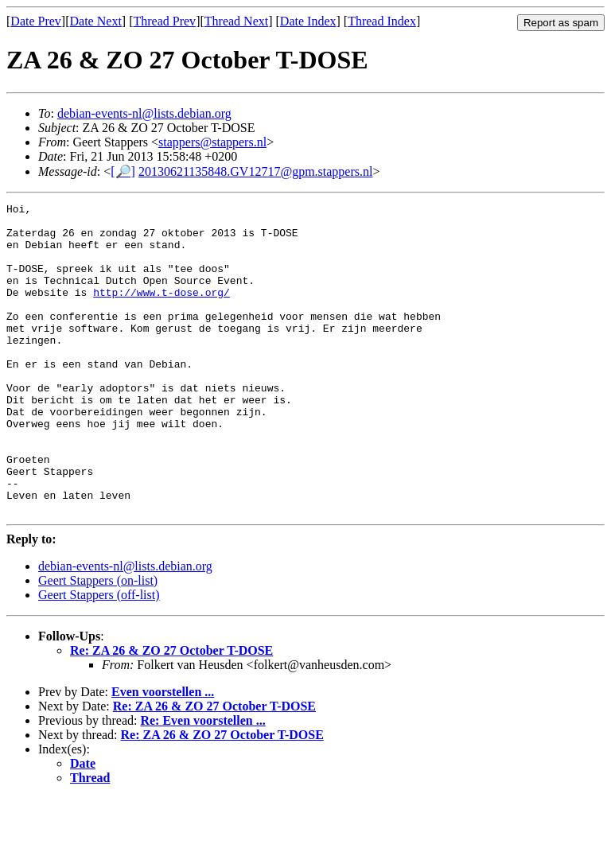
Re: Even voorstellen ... (202, 782)
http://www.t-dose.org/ (161, 311)
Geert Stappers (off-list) (99, 656)
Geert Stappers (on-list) (98, 642)
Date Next (96, 21)
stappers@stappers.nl (212, 142)
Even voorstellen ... (162, 754)
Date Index (308, 21)
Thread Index (382, 21)
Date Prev (35, 21)
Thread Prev (164, 21)
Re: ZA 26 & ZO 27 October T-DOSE (171, 712)
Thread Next (236, 21)
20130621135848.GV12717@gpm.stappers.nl (255, 171)
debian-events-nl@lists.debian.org (144, 113)
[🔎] (123, 171)
